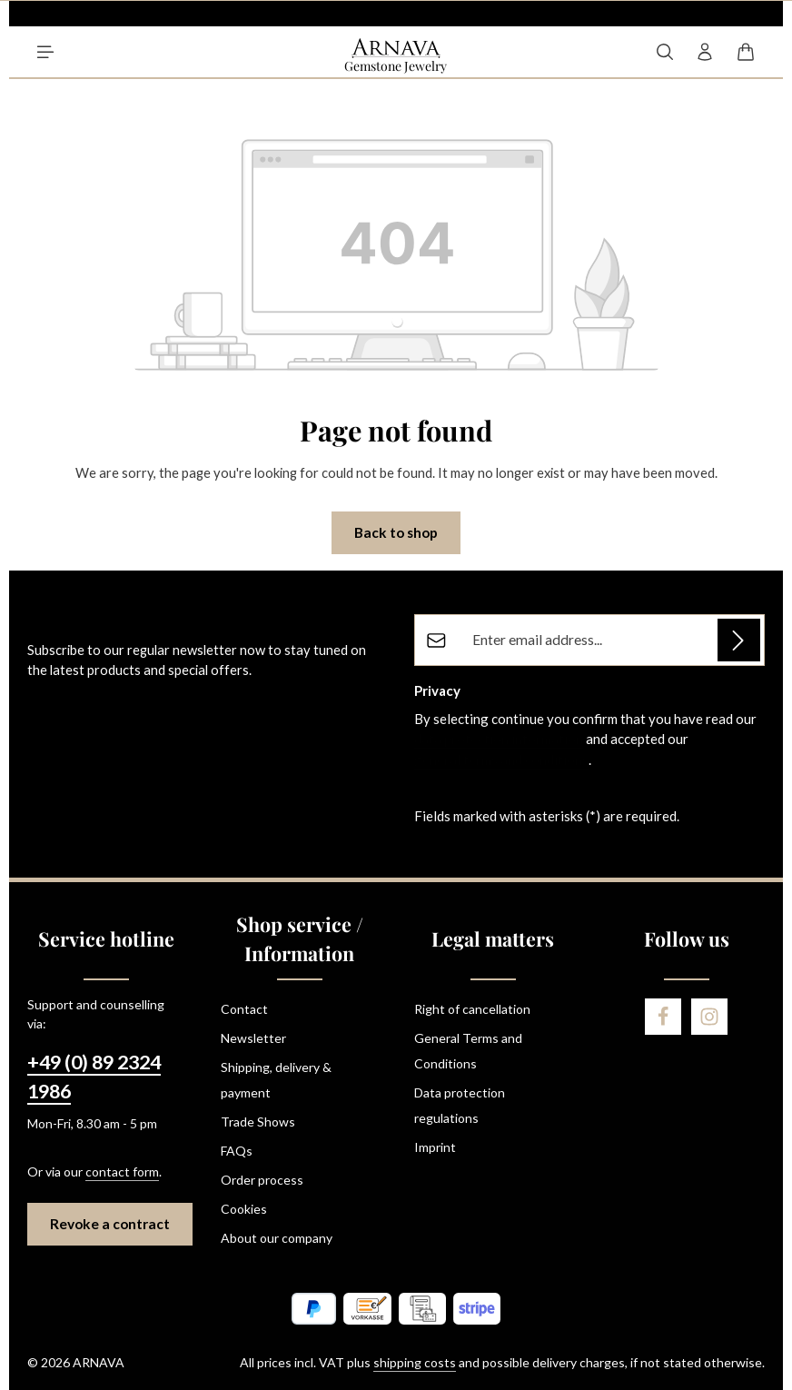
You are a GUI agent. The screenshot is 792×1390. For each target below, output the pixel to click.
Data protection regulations (459, 1105)
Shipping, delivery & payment (276, 1079)
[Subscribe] (739, 640)
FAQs (236, 1150)
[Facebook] (663, 1016)
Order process (262, 1179)
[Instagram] (709, 1016)
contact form (122, 1171)
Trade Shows (258, 1121)
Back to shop (396, 532)
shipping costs (414, 1362)
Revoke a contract (110, 1224)
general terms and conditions (501, 759)
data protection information (498, 738)
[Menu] (45, 52)
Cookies (244, 1208)
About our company (276, 1238)
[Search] (665, 52)
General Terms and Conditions (468, 1050)
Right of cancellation (472, 1009)
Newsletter (253, 1038)
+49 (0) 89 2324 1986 (94, 1076)
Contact (244, 1009)
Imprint (435, 1147)
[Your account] (705, 52)
